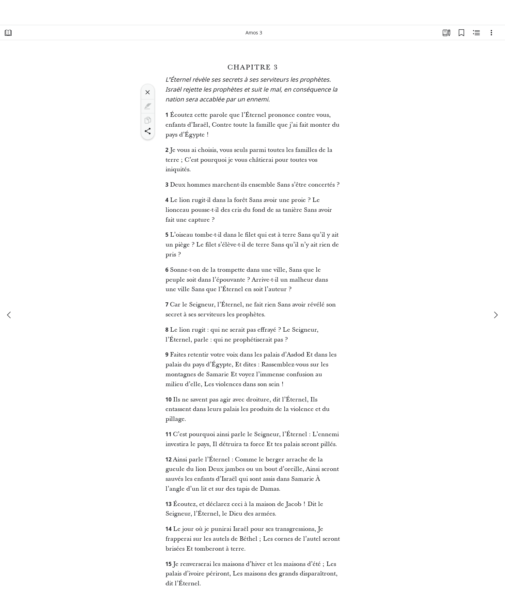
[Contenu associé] (476, 32)
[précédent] (9, 315)
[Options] (491, 32)
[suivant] (495, 315)
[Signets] (461, 32)
